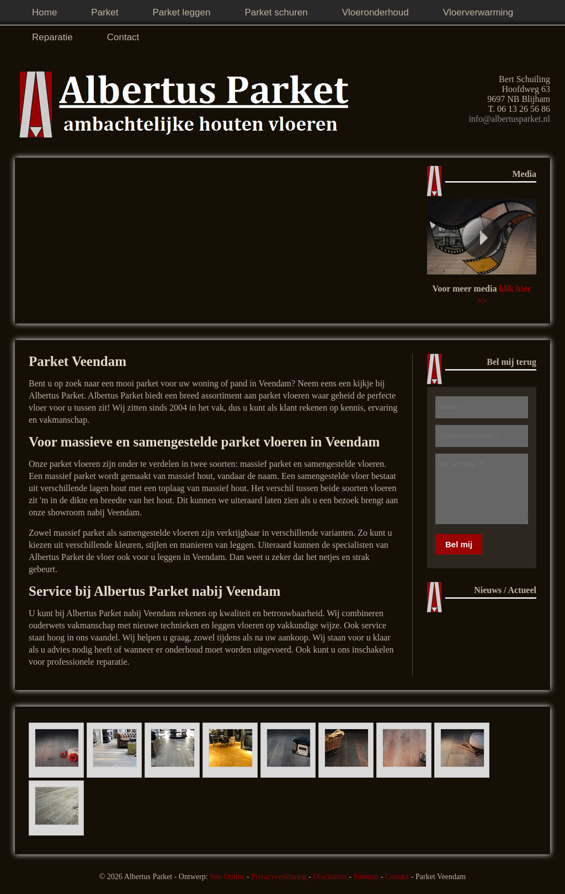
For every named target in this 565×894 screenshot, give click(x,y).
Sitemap (366, 877)
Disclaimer (330, 877)
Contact (397, 877)
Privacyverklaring (278, 877)
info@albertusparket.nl (509, 118)
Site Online (227, 877)
